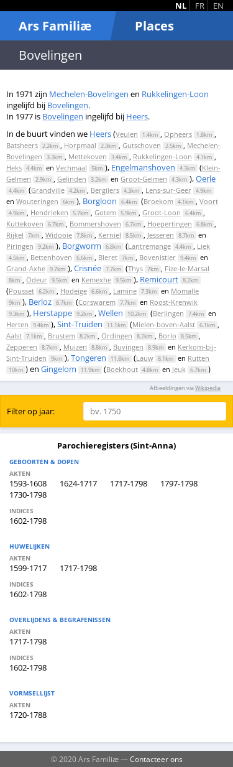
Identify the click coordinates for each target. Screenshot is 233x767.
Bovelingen (67, 105)
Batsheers (22, 145)
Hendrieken (49, 212)
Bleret (107, 257)
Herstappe (52, 312)
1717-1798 (128, 483)
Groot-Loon (161, 212)
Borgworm (81, 245)
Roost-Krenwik (174, 302)
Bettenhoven (51, 257)
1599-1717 (28, 568)
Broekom (158, 201)
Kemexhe (96, 279)
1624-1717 (78, 483)
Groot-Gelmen (144, 179)
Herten (17, 324)
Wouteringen (37, 201)
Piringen (20, 246)
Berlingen (168, 313)
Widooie (58, 234)
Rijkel (15, 234)
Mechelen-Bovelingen (89, 94)
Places (154, 25)
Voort (208, 201)
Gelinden (71, 179)
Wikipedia (208, 388)
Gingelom (58, 368)
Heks (14, 167)
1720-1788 (28, 714)
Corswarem (97, 302)
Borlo (167, 335)
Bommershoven (95, 223)
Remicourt (159, 279)
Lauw (144, 358)
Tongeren (88, 357)
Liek (203, 246)
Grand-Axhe (25, 268)
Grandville (48, 190)
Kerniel (109, 234)
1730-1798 (28, 494)
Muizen (75, 346)
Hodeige (73, 290)
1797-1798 (179, 483)
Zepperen (21, 346)
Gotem (105, 212)
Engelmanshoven (143, 167)
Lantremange (149, 246)
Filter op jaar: (31, 411)
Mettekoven (87, 156)
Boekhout (122, 369)
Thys (135, 268)
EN (218, 5)
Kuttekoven (24, 223)
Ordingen (116, 335)
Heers (137, 116)
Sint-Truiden (80, 324)
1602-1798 (28, 520)
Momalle (185, 290)
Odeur (36, 279)
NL (180, 5)
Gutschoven (141, 145)
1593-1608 (28, 483)
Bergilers (105, 190)
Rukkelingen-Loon (175, 94)
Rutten (198, 358)
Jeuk (179, 369)
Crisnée (87, 268)
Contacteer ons (156, 759)
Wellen (110, 312)
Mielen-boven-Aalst (163, 324)
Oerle (206, 178)
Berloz (40, 301)
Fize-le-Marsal (187, 268)
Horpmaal (80, 145)
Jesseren (160, 234)
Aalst (14, 335)
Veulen (127, 134)
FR (199, 5)
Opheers (178, 134)
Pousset (21, 290)
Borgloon (100, 201)
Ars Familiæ (55, 25)
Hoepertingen (169, 223)
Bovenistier (157, 257)
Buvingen (128, 346)
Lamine (125, 290)
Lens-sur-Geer (168, 190)
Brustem (61, 335)
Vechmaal (71, 167)
